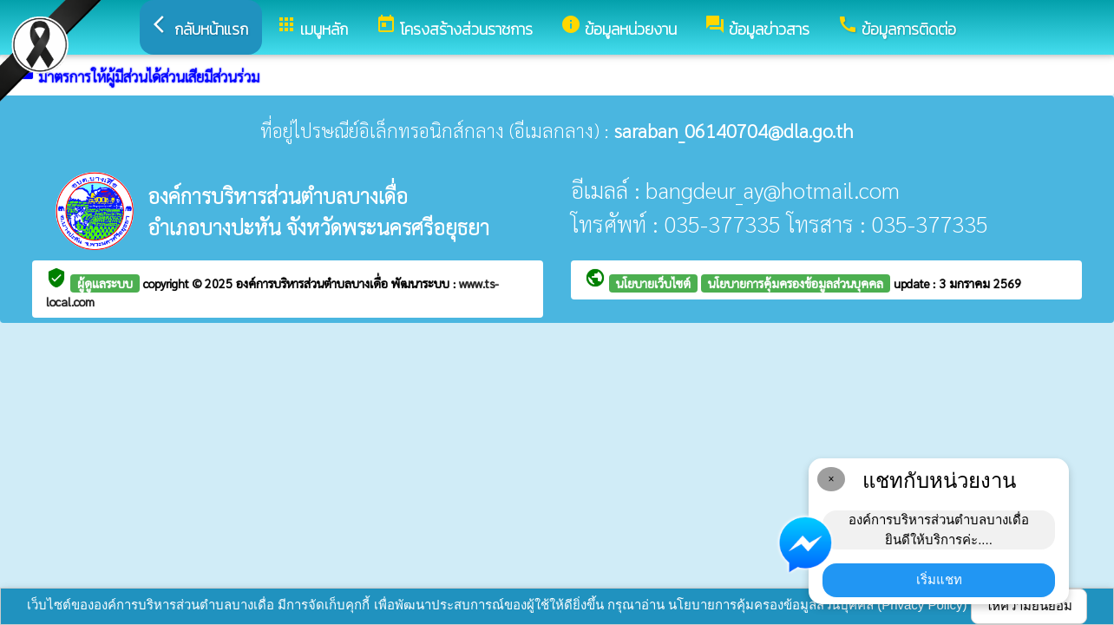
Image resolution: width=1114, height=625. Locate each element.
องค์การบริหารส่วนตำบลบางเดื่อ (313, 283)
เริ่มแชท (939, 579)
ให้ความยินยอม (1029, 605)
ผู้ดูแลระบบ (105, 283)
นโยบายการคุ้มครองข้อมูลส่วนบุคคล (795, 283)
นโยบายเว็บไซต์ (653, 283)
